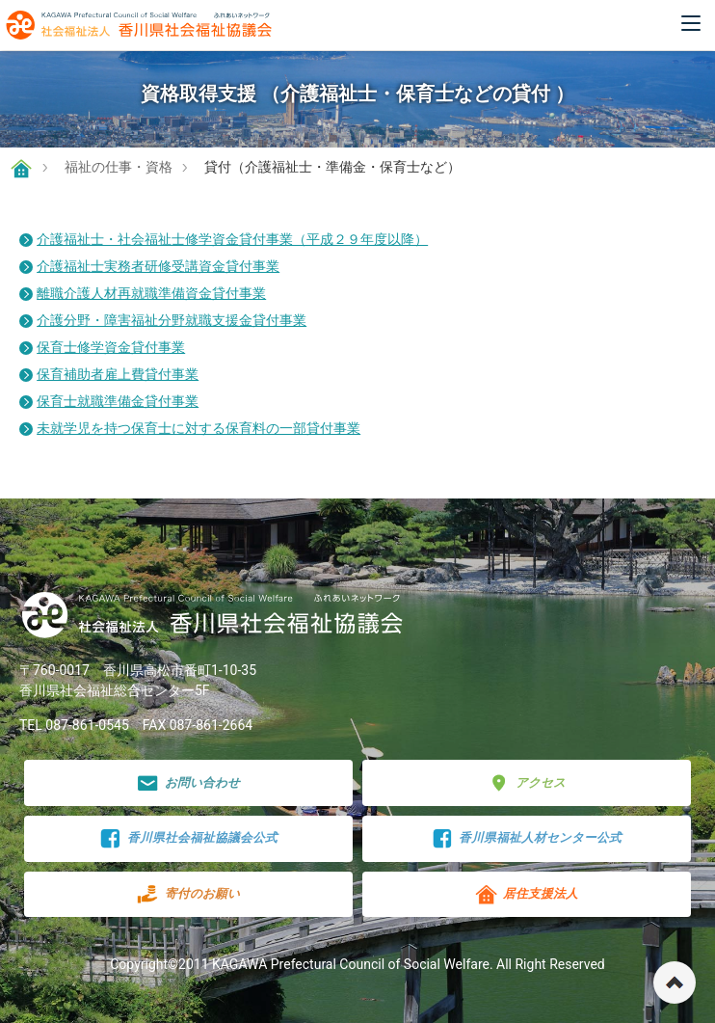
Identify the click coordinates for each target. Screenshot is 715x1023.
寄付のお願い (188, 894)
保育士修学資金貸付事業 (111, 347)
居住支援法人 (526, 894)
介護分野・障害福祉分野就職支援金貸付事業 (171, 320)
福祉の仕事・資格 (118, 167)
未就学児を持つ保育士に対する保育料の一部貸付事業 (198, 428)
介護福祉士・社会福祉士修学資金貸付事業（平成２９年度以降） (232, 239)
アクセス (527, 783)
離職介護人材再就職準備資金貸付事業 (151, 293)
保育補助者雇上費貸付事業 (118, 374)
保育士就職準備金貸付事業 (118, 401)
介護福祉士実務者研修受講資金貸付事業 (158, 266)
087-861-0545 (86, 725)
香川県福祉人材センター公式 (527, 838)
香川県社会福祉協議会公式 (188, 838)
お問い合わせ (188, 783)
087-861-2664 (211, 725)
